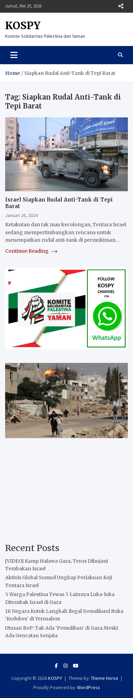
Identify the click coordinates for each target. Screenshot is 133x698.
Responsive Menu (120, 6)
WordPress (88, 687)
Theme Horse (104, 678)
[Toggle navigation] (14, 55)
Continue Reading (31, 251)
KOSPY (22, 25)
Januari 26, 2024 (21, 215)
